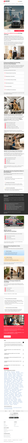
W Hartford (19, 383)
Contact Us (15, 423)
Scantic (5, 380)
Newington (9, 395)
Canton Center (13, 371)
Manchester (8, 382)
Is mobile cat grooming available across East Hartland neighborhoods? (12, 354)
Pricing (5, 424)
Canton (5, 371)
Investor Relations (16, 426)
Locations (9, 3)
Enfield (17, 378)
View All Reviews (7, 336)
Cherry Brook (17, 371)
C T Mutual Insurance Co (7, 389)
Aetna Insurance (6, 390)
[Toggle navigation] (23, 1)
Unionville (21, 382)
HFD (21, 381)
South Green (15, 404)
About (4, 423)
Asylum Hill (5, 401)
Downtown (10, 403)
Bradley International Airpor (8, 381)
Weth (20, 394)
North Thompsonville (7, 379)
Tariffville (14, 378)
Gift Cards (5, 426)
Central (7, 383)
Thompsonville (16, 379)
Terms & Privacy (6, 431)
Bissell (9, 377)
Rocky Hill (19, 393)
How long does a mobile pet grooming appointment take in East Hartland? (12, 357)
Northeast (11, 404)
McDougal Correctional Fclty (8, 378)
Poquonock (5, 377)
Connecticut (13, 3)
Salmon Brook (6, 403)
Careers (15, 424)
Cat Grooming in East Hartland (8, 408)
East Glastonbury (15, 392)
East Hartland (21, 3)
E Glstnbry (10, 392)
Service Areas (5, 425)
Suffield (20, 377)
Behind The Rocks (6, 404)
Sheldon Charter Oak (16, 402)
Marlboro (16, 395)
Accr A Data (17, 382)
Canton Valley (6, 402)
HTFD (5, 382)
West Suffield (18, 380)
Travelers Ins (13, 391)
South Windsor (13, 377)
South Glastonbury (11, 394)
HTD (4, 383)
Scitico (12, 379)
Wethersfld (5, 395)
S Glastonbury (6, 394)
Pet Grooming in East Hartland (8, 407)
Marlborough (20, 395)
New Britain (12, 393)
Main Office (11, 383)
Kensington (8, 393)
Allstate (13, 395)
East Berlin (17, 391)
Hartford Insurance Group (15, 389)
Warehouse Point (9, 380)
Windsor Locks (15, 381)
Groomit (6, 3)
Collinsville (8, 371)
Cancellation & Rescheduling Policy (8, 430)
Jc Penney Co (13, 382)
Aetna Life (21, 389)
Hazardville (20, 378)
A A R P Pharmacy (6, 391)
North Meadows (20, 401)
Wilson (22, 380)
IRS (10, 391)
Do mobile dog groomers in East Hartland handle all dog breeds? (12, 350)
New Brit (16, 393)
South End (21, 402)
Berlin (5, 393)
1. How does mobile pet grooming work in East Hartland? (12, 342)
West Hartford (15, 383)
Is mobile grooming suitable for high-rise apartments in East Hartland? (12, 361)
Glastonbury (20, 392)
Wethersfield (19, 390)
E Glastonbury (6, 392)
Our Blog (5, 432)
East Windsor (20, 379)
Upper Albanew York (15, 403)
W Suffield (14, 380)
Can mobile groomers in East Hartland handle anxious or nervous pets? (12, 365)
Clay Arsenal (10, 401)
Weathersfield (17, 394)
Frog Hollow (10, 402)
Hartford (17, 3)
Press (14, 425)
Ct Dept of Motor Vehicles (13, 390)
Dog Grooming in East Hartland (17, 407)
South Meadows (15, 401)
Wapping (17, 377)
